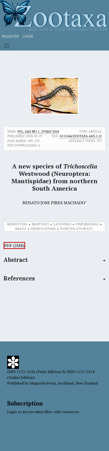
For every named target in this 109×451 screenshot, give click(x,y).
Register (10, 36)
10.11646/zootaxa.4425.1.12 (80, 136)
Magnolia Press (43, 383)
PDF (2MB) (14, 245)
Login (28, 36)
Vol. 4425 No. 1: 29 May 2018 (38, 131)
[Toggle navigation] (6, 46)
